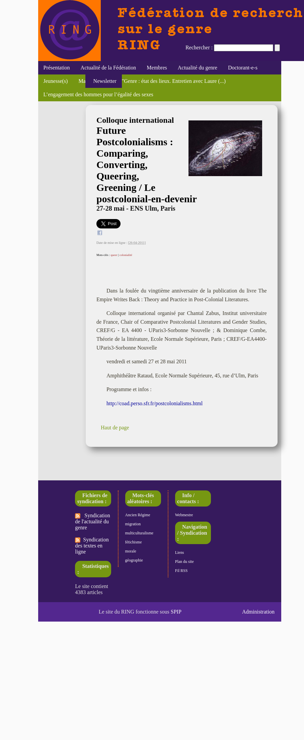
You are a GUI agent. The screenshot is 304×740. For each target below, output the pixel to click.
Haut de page (115, 427)
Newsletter (104, 81)
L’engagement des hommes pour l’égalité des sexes (98, 94)
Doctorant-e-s (242, 67)
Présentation (57, 67)
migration (133, 524)
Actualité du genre (197, 67)
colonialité (126, 255)
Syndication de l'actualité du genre (92, 521)
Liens (179, 552)
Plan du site (184, 561)
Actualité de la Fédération (108, 67)
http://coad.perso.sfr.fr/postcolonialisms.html (154, 403)
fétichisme (133, 542)
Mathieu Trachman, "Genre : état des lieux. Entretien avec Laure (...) (152, 81)
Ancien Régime (137, 515)
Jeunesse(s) (56, 81)
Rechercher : (199, 47)
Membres (157, 67)
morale (130, 551)
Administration (258, 612)
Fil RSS (181, 570)
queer (114, 255)
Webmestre (184, 515)
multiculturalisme (139, 533)
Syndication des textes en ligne (91, 545)
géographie (134, 560)
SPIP (176, 612)
